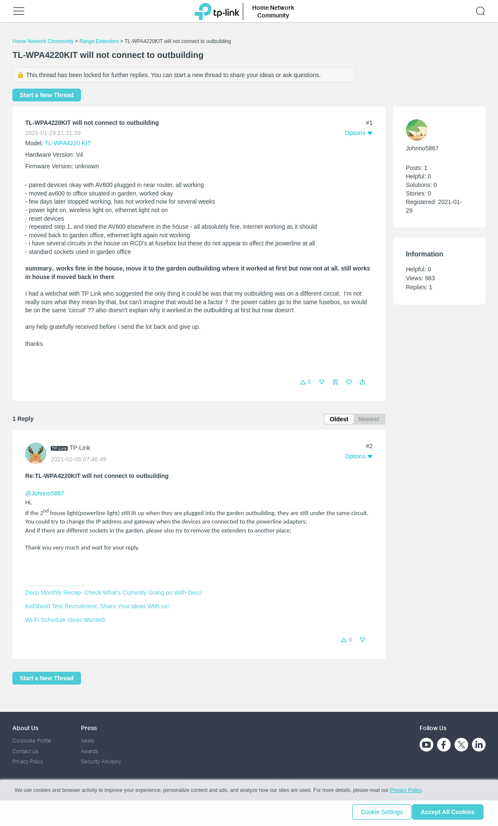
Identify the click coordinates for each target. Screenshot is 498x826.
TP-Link (79, 449)
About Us (25, 727)
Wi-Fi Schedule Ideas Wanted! (65, 621)
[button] (362, 382)
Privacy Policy (27, 761)
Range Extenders (99, 41)
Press (89, 727)
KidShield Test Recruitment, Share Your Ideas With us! (97, 607)
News (87, 740)
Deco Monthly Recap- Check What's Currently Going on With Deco (113, 593)
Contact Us (25, 751)
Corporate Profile (31, 740)
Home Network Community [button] (273, 11)
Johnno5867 (422, 148)
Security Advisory (101, 761)
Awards (89, 751)
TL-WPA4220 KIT (68, 143)
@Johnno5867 (44, 495)
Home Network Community (42, 41)
